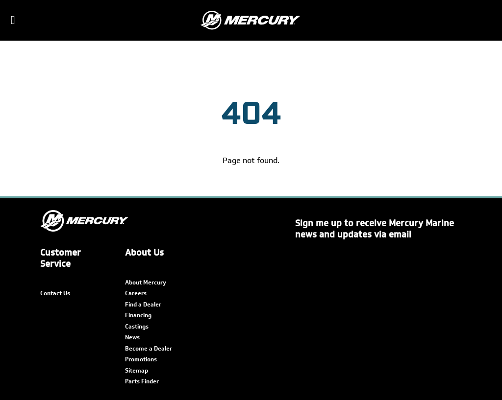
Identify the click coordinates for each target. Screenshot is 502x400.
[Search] (488, 20)
